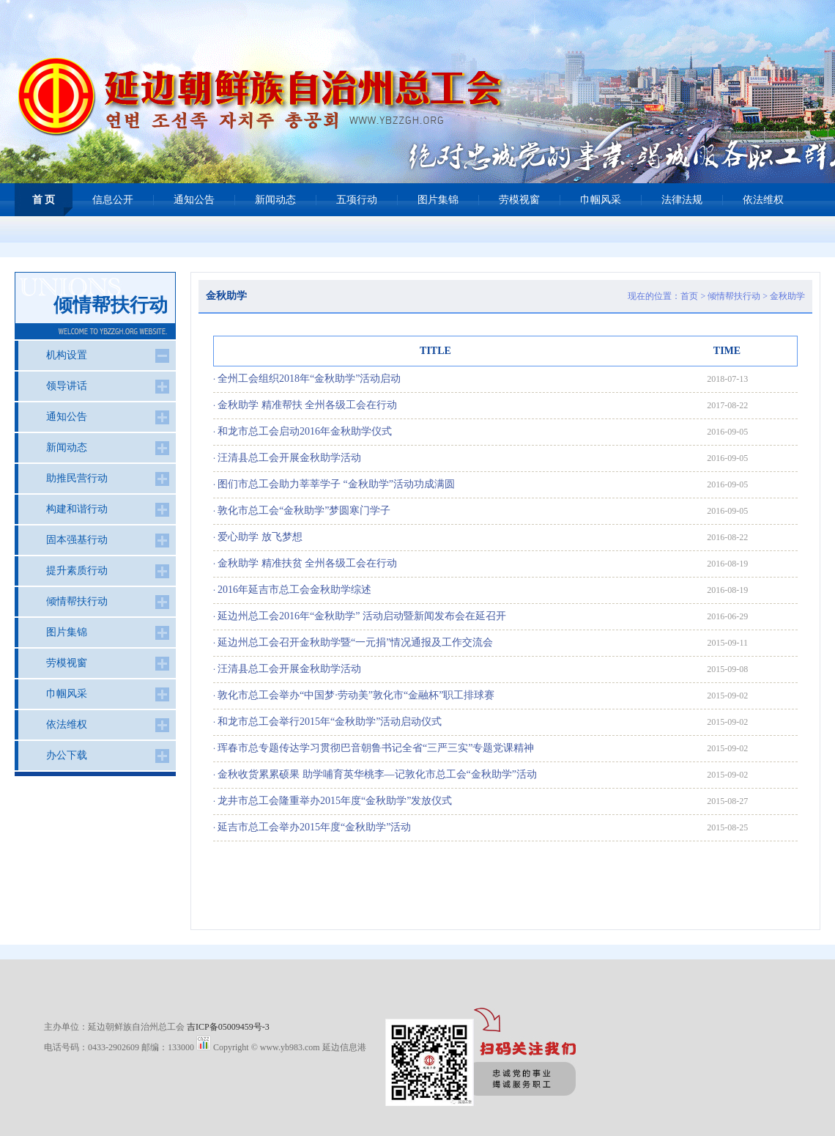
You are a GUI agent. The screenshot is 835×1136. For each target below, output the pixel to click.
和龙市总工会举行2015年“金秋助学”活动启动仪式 (330, 721)
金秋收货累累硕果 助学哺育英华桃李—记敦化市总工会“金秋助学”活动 (377, 774)
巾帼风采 (600, 199)
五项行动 (356, 199)
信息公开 (112, 199)
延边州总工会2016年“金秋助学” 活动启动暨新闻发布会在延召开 (362, 616)
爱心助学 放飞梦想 (260, 536)
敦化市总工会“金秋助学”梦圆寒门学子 (304, 510)
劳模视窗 (519, 199)
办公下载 (66, 755)
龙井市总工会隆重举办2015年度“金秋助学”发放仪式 (335, 800)
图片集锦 (438, 199)
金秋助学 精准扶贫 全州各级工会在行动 (307, 563)
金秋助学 (787, 296)
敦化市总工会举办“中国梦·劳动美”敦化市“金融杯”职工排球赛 (356, 695)
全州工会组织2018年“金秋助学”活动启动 (309, 378)
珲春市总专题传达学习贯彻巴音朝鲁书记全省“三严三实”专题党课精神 (376, 747)
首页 (689, 296)
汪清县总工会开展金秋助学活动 (289, 457)
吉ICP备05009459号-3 (228, 1027)
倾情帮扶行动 (734, 296)
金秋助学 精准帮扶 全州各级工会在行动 (307, 404)
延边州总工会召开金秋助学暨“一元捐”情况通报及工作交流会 (355, 642)
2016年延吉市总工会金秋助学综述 (294, 589)
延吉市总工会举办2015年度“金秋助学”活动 (314, 827)
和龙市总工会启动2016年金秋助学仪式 (305, 431)
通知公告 (194, 199)
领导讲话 (66, 385)
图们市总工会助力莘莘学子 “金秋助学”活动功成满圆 (336, 484)
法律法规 (681, 199)
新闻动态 (275, 199)
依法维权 (763, 199)
